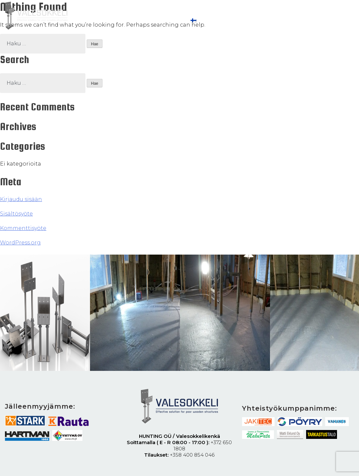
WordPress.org (20, 242)
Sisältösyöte (16, 214)
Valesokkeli (89, 13)
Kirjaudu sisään (21, 199)
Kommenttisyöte (23, 228)
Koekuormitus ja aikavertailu (297, 13)
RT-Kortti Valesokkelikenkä (210, 13)
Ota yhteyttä (160, 20)
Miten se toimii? (139, 13)
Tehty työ (117, 20)
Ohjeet (83, 20)
